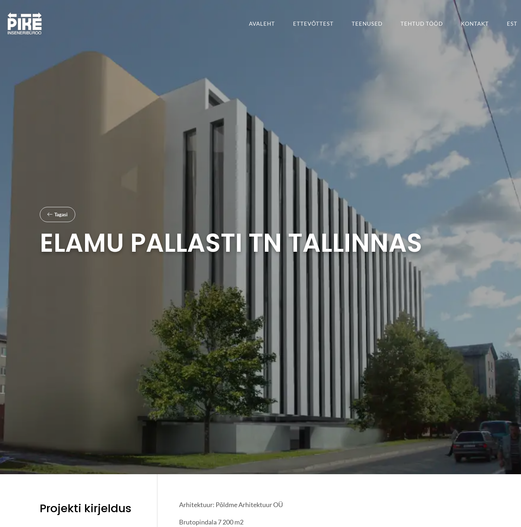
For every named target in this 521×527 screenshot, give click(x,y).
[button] (57, 214)
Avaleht (262, 23)
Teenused (367, 23)
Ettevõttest (313, 23)
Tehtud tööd (422, 23)
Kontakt (475, 23)
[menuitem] (512, 23)
